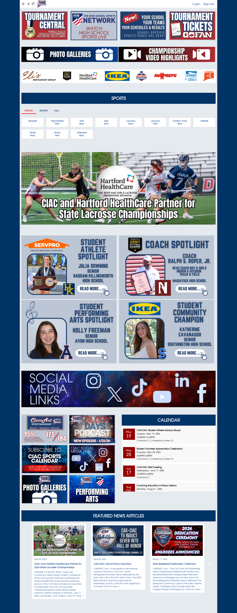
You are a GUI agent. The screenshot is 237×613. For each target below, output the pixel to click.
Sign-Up (208, 4)
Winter (44, 110)
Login (196, 4)
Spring (29, 110)
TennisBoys (32, 134)
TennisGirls (57, 134)
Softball (204, 121)
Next (209, 564)
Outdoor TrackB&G (180, 122)
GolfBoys (81, 122)
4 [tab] (123, 226)
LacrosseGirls (155, 122)
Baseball (32, 121)
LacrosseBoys (130, 122)
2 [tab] (113, 226)
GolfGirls (106, 122)
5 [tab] (128, 226)
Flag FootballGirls (57, 122)
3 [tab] (118, 226)
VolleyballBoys (82, 134)
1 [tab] (108, 226)
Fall (56, 110)
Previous (27, 564)
